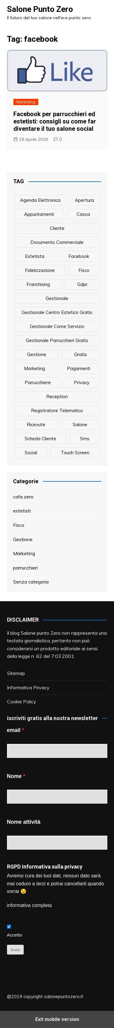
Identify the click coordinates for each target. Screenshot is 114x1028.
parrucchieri (25, 568)
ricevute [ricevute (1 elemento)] (36, 424)
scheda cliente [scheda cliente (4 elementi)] (40, 438)
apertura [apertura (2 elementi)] (84, 200)
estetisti (22, 511)
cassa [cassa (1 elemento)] (83, 214)
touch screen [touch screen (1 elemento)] (75, 452)
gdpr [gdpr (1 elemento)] (82, 284)
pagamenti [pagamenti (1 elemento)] (78, 368)
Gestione (23, 539)
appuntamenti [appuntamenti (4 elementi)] (39, 214)
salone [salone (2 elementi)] (80, 424)
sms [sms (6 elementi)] (84, 438)
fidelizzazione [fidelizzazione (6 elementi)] (40, 270)
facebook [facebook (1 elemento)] (78, 256)
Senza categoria (31, 582)
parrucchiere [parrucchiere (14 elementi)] (38, 382)
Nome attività (23, 822)
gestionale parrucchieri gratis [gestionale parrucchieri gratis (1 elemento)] (57, 340)
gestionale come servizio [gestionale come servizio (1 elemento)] (57, 326)
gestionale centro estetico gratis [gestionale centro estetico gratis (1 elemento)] (57, 312)
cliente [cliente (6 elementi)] (57, 228)
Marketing (25, 101)
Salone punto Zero (40, 633)
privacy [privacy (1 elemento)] (81, 382)
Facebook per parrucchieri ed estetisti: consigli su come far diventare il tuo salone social (54, 121)
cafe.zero (23, 497)
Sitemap (16, 673)
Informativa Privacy (28, 687)
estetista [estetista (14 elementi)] (34, 256)
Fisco (18, 525)
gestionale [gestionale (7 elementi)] (57, 298)
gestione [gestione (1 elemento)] (36, 354)
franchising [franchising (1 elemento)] (38, 284)
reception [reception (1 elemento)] (57, 396)
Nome (14, 776)
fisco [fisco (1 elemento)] (83, 270)
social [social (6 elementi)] (31, 452)
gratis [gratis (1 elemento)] (80, 354)
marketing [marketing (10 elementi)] (34, 368)
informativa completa (29, 905)
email (14, 730)
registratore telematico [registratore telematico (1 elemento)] (57, 410)
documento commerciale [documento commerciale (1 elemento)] (57, 242)
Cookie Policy (21, 701)
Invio (15, 949)
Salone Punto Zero (40, 9)
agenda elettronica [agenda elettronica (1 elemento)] (40, 200)
